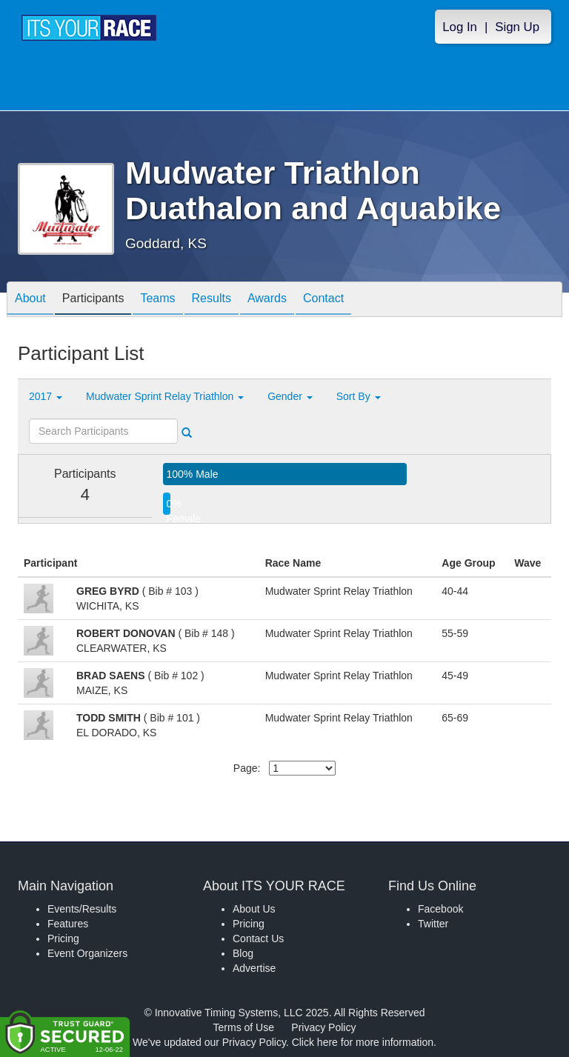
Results (211, 300)
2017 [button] (45, 396)
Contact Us (258, 938)
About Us (254, 909)
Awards (267, 300)
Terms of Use (243, 1027)
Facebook (440, 909)
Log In (459, 27)
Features (67, 924)
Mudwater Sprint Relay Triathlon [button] (165, 396)
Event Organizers (87, 953)
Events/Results (81, 909)
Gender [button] (290, 396)
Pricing (63, 938)
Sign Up (517, 27)
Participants (93, 300)
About (30, 300)
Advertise (254, 968)
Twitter (433, 924)
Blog (243, 953)
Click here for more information (362, 1042)
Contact (323, 300)
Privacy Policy (323, 1027)
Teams (157, 300)
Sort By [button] (358, 396)
